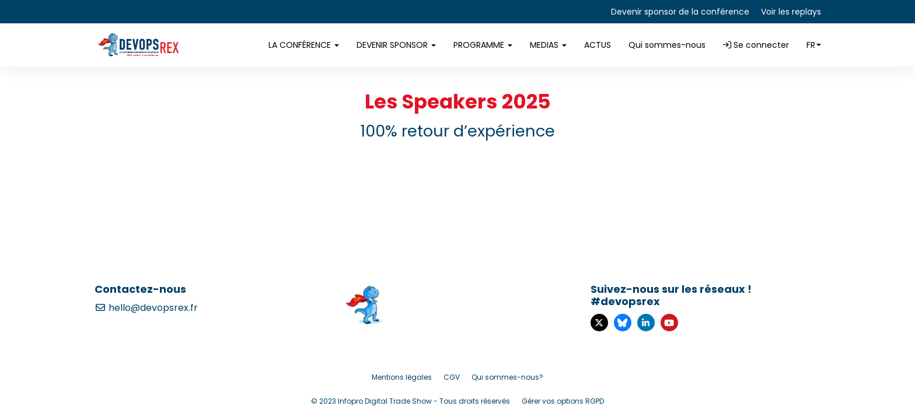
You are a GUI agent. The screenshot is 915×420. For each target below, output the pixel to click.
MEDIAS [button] (548, 45)
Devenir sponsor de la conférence (680, 12)
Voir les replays (791, 12)
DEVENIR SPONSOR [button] (396, 45)
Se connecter (756, 45)
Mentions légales (402, 377)
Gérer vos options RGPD (563, 401)
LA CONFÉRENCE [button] (303, 45)
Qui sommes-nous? (507, 377)
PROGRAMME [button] (482, 45)
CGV (451, 377)
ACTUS (597, 45)
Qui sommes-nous (667, 45)
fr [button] (813, 45)
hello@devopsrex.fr (146, 307)
